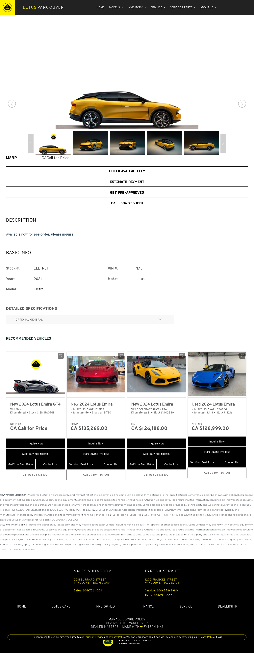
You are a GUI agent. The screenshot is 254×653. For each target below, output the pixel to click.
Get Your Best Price (20, 464)
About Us (206, 7)
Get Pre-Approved (127, 192)
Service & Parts (181, 7)
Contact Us (50, 464)
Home (100, 7)
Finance (156, 7)
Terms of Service (94, 637)
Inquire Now (35, 443)
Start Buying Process (35, 453)
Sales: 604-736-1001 (88, 590)
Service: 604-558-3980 (161, 590)
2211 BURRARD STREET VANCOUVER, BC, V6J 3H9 (92, 581)
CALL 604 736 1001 (127, 203)
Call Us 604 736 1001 (35, 474)
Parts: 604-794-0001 (159, 595)
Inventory (135, 7)
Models (114, 7)
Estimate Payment (127, 182)
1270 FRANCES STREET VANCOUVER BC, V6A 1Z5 (162, 581)
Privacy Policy (116, 637)
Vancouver (43, 7)
